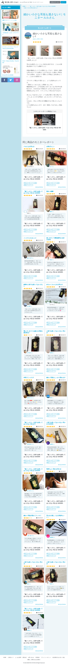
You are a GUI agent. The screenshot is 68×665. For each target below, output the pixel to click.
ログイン (63, 2)
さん (52, 166)
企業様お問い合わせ (55, 2)
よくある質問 (18, 657)
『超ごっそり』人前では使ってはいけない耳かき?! (33, 423)
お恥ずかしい (50, 146)
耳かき (26, 183)
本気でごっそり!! (29, 377)
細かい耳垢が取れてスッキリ (32, 515)
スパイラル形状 (33, 183)
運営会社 (25, 657)
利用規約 (37, 657)
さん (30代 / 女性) (38, 39)
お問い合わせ (31, 657)
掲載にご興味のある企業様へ (34, 659)
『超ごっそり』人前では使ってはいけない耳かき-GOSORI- (33, 192)
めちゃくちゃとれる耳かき (54, 284)
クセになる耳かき (29, 146)
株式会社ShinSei (39, 187)
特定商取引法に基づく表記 (59, 657)
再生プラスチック (29, 185)
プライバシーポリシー (46, 657)
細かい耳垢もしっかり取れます (55, 377)
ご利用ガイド (11, 657)
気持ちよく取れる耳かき (53, 469)
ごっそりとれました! (30, 238)
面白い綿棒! (50, 191)
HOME (4, 657)
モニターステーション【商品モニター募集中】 (9, 2)
